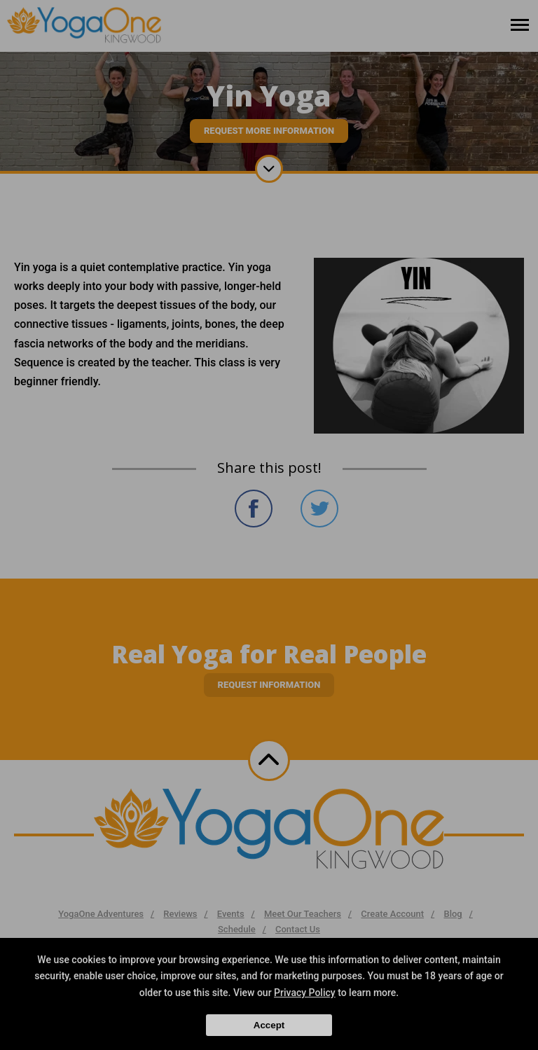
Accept (269, 1025)
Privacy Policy (305, 992)
